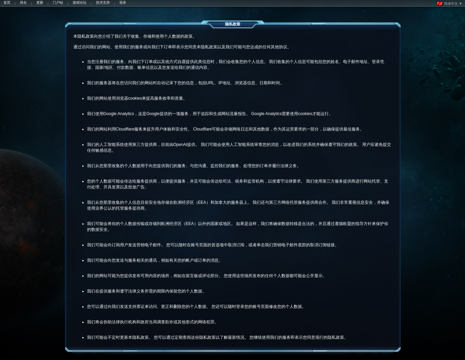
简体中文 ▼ (449, 3)
